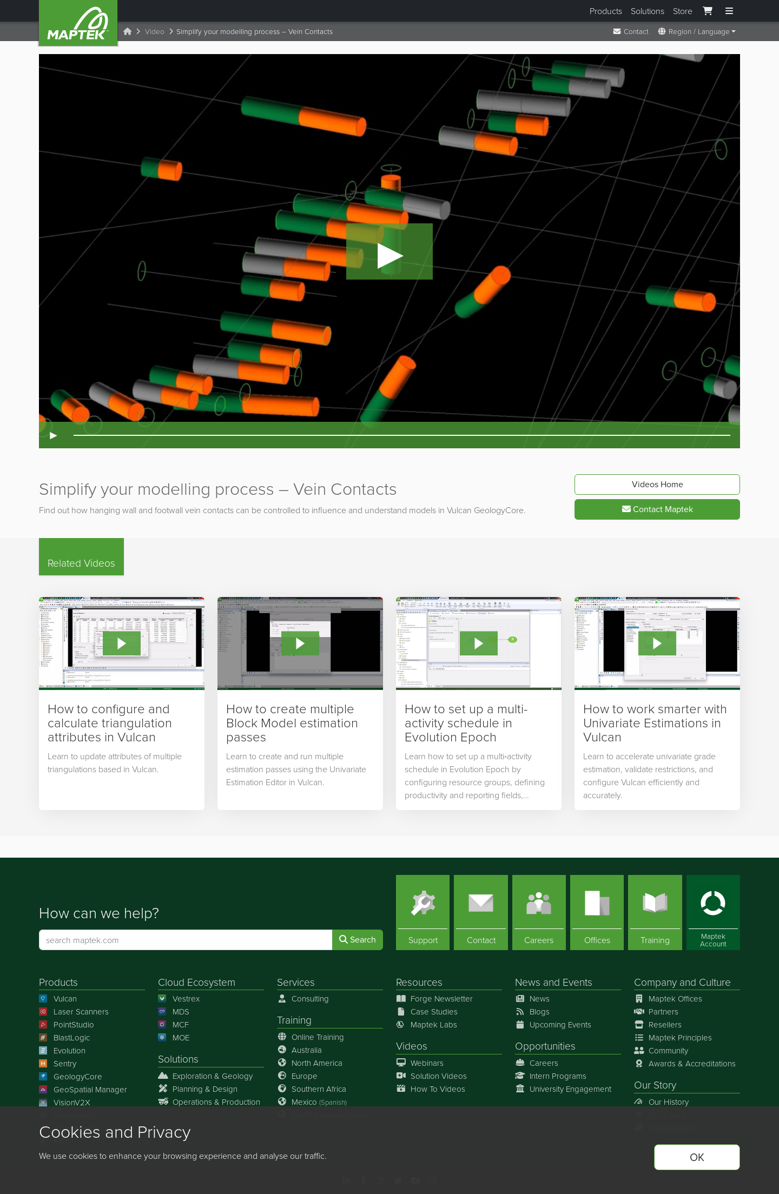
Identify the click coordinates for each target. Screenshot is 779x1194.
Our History (661, 1101)
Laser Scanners (74, 1011)
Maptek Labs (426, 1024)
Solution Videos (431, 1075)
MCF (173, 1024)
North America (309, 1062)
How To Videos (430, 1088)
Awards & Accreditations (685, 1063)
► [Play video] (54, 435)
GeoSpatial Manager (83, 1089)
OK (697, 1157)
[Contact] (480, 912)
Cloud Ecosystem (196, 981)
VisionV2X (64, 1102)
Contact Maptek (657, 509)
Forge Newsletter (434, 998)
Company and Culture (682, 981)
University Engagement (563, 1088)
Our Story (655, 1084)
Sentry (57, 1063)
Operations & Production (209, 1101)
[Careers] (539, 912)
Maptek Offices (668, 998)
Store (682, 11)
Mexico (312, 1101)
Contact (630, 31)
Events (577, 981)
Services (296, 981)
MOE (173, 1037)
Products (606, 11)
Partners (656, 1011)
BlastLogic (64, 1037)
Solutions (647, 11)
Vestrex (179, 998)
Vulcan (58, 998)
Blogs (532, 1011)
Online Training (310, 1036)
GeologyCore (70, 1076)
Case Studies (427, 1011)
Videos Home (657, 484)
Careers (536, 1062)
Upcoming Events (553, 1024)
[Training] (655, 912)
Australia (299, 1049)
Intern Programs (550, 1075)
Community (661, 1050)
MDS (173, 1011)
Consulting (303, 998)
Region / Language (693, 31)
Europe (297, 1075)
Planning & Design (197, 1088)
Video (154, 31)
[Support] (423, 912)
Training (294, 1019)
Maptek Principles (673, 1037)
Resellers (658, 1024)
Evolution (62, 1050)
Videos (411, 1045)
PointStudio (66, 1024)
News (527, 981)
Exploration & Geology (205, 1075)
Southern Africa (311, 1088)
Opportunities (545, 1045)
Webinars (420, 1062)
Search (357, 939)
